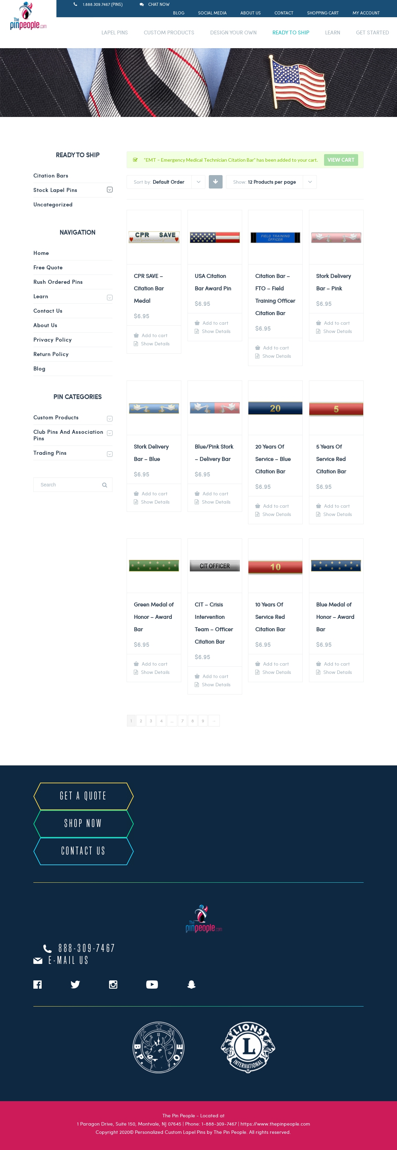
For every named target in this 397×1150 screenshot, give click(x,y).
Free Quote (48, 267)
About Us (250, 12)
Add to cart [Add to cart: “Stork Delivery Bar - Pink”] (336, 322)
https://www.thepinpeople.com (275, 1123)
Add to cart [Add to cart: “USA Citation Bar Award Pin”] (214, 322)
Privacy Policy (52, 339)
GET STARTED (372, 32)
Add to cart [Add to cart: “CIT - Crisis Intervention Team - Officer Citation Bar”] (214, 676)
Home (41, 252)
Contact (284, 12)
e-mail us (69, 961)
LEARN (332, 32)
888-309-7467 (87, 949)
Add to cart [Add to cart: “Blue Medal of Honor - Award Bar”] (336, 663)
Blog (178, 12)
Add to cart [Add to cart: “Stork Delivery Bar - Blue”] (154, 493)
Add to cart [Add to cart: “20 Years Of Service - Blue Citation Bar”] (275, 505)
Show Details (155, 343)
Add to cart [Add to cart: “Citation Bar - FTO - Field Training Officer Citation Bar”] (275, 347)
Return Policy (51, 354)
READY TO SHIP (290, 32)
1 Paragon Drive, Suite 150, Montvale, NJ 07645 (129, 1123)
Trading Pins (50, 452)
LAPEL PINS (114, 32)
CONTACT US (83, 851)
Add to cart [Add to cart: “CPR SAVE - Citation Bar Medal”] (154, 335)
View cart (341, 160)
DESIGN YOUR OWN (233, 32)
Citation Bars (50, 175)
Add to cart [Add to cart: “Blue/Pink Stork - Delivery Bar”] (214, 493)
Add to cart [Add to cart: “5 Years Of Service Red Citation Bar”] (336, 505)
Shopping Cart (323, 12)
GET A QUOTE (83, 796)
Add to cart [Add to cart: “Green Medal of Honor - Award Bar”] (154, 663)
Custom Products (56, 417)
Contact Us (48, 310)
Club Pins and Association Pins (68, 435)
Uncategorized (53, 204)
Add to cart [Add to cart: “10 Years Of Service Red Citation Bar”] (275, 663)
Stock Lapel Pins (55, 189)
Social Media (212, 12)
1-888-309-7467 (219, 1123)
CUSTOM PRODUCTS (169, 32)
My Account (366, 12)
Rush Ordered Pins (58, 281)
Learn (40, 296)
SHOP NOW (83, 824)
